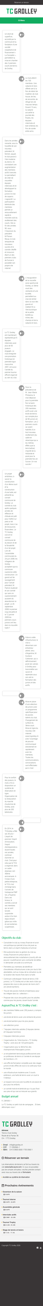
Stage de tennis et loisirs (13, 1230)
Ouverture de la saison (12, 1192)
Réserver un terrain (21, 2)
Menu (21, 20)
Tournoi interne (9, 1199)
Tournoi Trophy (9, 1222)
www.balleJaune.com (13, 1167)
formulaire (27, 1172)
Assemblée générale (11, 1207)
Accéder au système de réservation (16, 1177)
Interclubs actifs (9, 1215)
